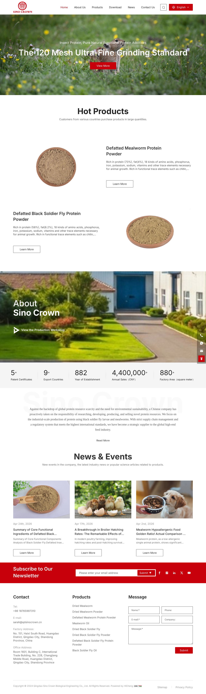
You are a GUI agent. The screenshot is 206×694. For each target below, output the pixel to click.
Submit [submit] (146, 572)
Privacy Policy (184, 687)
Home (64, 7)
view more (103, 65)
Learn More (120, 235)
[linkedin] (174, 573)
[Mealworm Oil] (94, 623)
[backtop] (201, 358)
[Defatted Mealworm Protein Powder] (94, 617)
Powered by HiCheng (122, 685)
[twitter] (181, 573)
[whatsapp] (201, 343)
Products (97, 7)
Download (115, 7)
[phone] (201, 335)
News (131, 7)
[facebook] (159, 573)
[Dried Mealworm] (94, 606)
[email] (201, 351)
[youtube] (189, 573)
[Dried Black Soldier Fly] (94, 629)
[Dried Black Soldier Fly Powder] (94, 635)
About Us (79, 7)
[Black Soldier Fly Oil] (94, 650)
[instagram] (167, 573)
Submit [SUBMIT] (184, 650)
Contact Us (148, 7)
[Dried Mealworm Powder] (94, 612)
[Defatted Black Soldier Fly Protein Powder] (94, 642)
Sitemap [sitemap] (162, 687)
